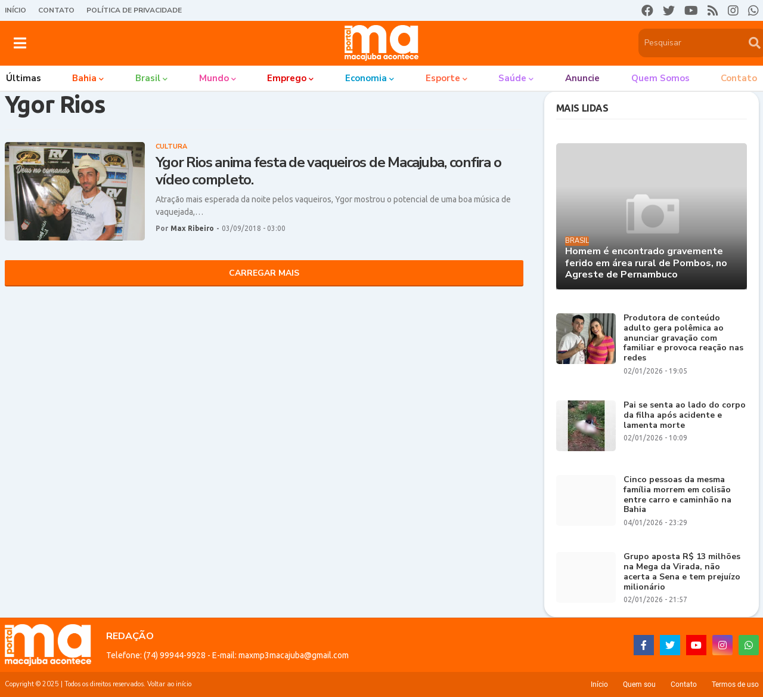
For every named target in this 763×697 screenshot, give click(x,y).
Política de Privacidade (134, 10)
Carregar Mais (264, 273)
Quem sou (639, 684)
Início (15, 10)
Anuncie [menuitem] (582, 78)
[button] (20, 43)
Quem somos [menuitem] (660, 78)
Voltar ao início (169, 684)
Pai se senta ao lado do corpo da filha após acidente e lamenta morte (685, 415)
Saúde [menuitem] (512, 78)
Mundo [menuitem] (214, 78)
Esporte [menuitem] (443, 78)
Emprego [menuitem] (286, 78)
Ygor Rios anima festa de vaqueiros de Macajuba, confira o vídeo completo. (328, 171)
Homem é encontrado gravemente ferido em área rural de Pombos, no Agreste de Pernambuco (646, 263)
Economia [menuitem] (366, 78)
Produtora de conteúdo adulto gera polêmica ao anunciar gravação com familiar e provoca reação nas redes (683, 338)
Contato (56, 10)
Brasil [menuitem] (147, 78)
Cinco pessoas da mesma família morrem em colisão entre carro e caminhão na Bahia (677, 495)
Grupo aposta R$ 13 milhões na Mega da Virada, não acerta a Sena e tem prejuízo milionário (682, 572)
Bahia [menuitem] (84, 78)
